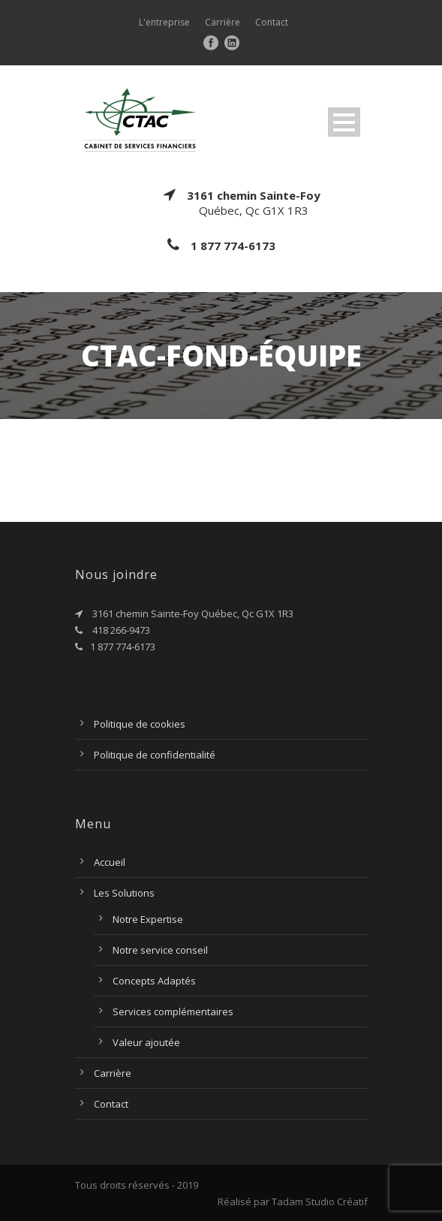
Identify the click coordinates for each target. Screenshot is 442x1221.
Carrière (222, 22)
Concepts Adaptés (154, 980)
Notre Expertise (148, 919)
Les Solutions (124, 893)
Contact (271, 22)
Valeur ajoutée (146, 1042)
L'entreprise (164, 22)
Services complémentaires (173, 1011)
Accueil (109, 862)
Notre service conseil (160, 950)
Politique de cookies (139, 724)
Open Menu (344, 122)
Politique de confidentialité (154, 754)
